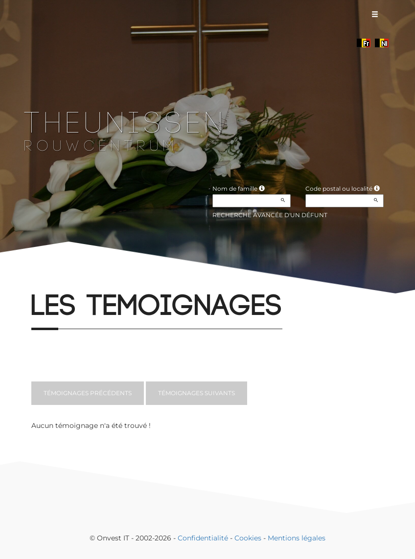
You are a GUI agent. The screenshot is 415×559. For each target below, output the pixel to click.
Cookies (247, 538)
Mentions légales (296, 538)
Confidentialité (203, 538)
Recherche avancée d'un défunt (269, 215)
